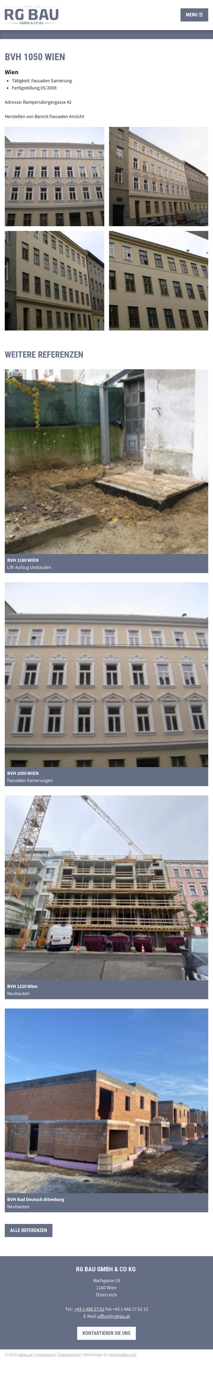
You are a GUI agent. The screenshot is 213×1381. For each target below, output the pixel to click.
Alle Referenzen (28, 1230)
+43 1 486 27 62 (89, 1309)
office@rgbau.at (114, 1316)
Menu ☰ (194, 15)
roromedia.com (122, 1354)
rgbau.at (25, 1354)
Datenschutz (69, 1354)
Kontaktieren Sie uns (106, 1333)
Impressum (45, 1354)
